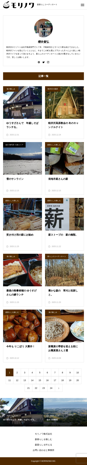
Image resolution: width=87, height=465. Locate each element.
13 (24, 380)
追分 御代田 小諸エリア (14, 145)
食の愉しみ (11, 89)
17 (55, 380)
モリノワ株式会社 (43, 434)
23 (43, 388)
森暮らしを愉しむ (54, 145)
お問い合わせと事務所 (43, 450)
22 (36, 388)
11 (9, 380)
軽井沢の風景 (53, 89)
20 (77, 380)
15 (40, 380)
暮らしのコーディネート (56, 256)
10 (77, 372)
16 (47, 380)
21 (28, 388)
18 (62, 380)
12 (17, 380)
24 (51, 388)
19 (70, 380)
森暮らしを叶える (43, 444)
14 (32, 380)
